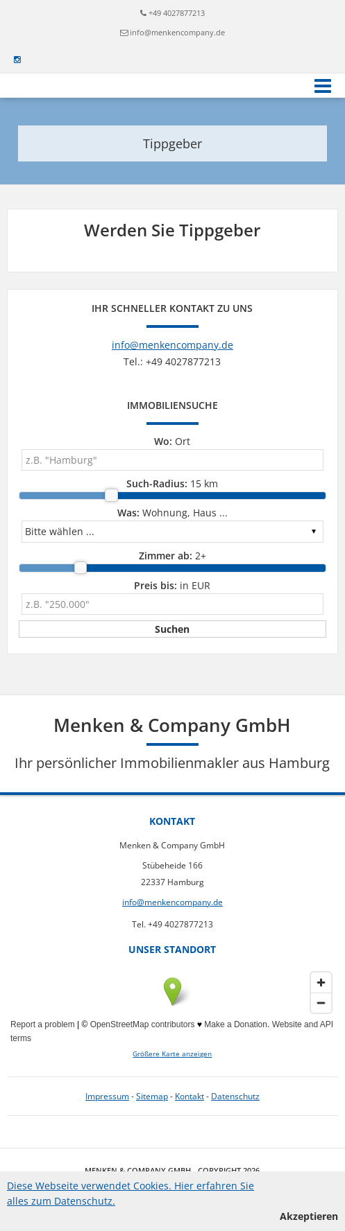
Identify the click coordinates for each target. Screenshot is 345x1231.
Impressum (107, 1096)
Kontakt (189, 1096)
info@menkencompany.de (177, 32)
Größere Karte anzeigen (172, 1053)
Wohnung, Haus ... (172, 512)
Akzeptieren (309, 1216)
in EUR (172, 585)
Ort (172, 441)
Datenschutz (235, 1096)
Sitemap (152, 1096)
